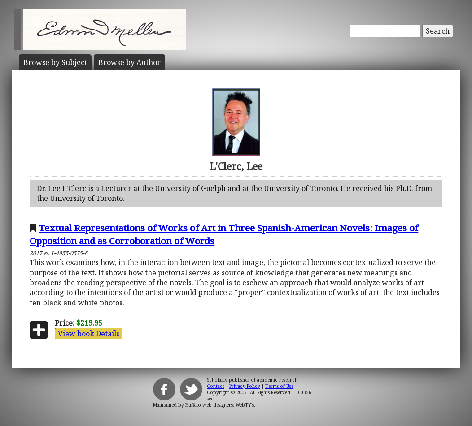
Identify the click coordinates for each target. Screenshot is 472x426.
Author (129, 62)
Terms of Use (279, 386)
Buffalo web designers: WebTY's (219, 405)
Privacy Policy (244, 386)
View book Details (88, 334)
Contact (215, 386)
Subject (55, 62)
